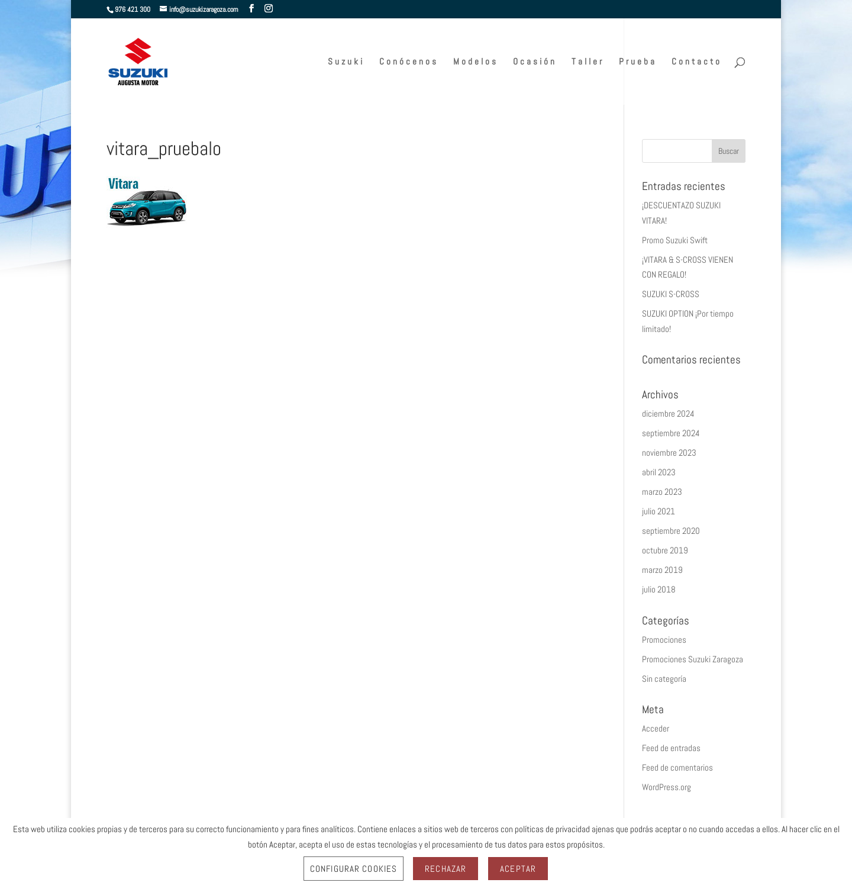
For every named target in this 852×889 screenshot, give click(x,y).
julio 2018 (659, 589)
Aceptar (518, 868)
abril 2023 (659, 472)
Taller (588, 62)
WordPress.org (666, 787)
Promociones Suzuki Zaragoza (692, 659)
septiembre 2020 (671, 530)
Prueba (638, 62)
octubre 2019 (665, 550)
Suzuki (346, 62)
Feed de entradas (671, 747)
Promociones (664, 639)
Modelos (475, 62)
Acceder (655, 728)
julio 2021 (658, 511)
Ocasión (535, 62)
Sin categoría (664, 678)
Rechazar (445, 868)
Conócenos (408, 62)
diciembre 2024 (668, 413)
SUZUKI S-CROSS (670, 293)
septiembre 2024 (671, 433)
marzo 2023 (662, 491)
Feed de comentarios (677, 767)
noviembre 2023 (669, 452)
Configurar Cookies (353, 868)
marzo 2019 (662, 569)
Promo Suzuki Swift (675, 240)
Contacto (697, 62)
